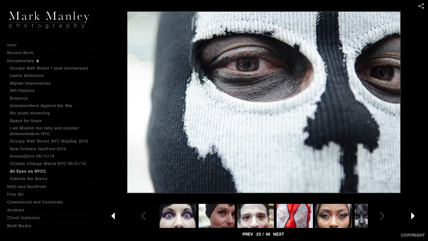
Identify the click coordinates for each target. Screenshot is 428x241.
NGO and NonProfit (29, 186)
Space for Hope (26, 120)
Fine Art (18, 194)
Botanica (19, 98)
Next (281, 234)
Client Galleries (23, 217)
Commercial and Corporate (35, 202)
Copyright (413, 235)
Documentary (23, 60)
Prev (244, 234)
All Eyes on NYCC (28, 171)
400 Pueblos (22, 90)
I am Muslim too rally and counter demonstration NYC (44, 131)
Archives (18, 210)
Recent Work (23, 52)
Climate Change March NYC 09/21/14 (48, 163)
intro (12, 45)
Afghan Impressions (33, 83)
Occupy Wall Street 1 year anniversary (49, 68)
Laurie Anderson (27, 75)
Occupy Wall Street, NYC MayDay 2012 (49, 141)
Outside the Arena (28, 178)
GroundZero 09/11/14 (32, 156)
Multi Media (22, 225)
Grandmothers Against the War (41, 105)
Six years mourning (30, 112)
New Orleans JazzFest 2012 (38, 148)
